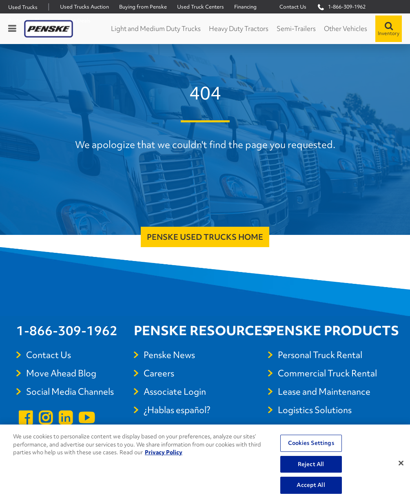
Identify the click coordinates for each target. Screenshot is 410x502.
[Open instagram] (45, 419)
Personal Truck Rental (320, 355)
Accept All (311, 485)
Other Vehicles (345, 28)
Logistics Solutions (315, 410)
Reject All (311, 464)
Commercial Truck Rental (327, 373)
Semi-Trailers (296, 28)
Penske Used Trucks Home (205, 237)
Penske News (169, 355)
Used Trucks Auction (84, 6)
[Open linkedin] (65, 419)
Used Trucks (23, 7)
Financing (245, 6)
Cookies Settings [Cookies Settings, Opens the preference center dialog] (311, 443)
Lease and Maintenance (324, 392)
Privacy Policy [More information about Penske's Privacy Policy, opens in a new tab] (163, 452)
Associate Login (175, 392)
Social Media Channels (70, 392)
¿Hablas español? (177, 410)
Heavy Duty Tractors (238, 28)
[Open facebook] (25, 419)
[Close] (401, 463)
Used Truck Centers (200, 6)
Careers (159, 373)
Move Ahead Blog (61, 373)
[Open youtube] (86, 419)
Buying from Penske (143, 6)
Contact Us (292, 6)
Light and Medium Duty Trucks (156, 28)
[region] (205, 463)
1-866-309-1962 (66, 330)
